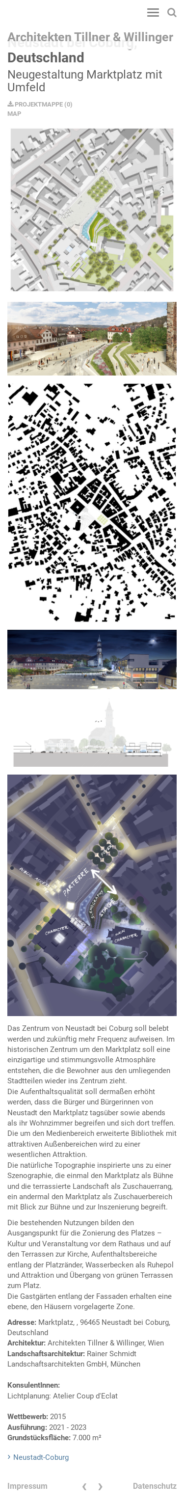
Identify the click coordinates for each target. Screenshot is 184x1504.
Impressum (27, 1486)
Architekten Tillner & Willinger (90, 37)
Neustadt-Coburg (41, 1457)
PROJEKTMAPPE (35, 104)
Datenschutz (155, 1486)
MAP (14, 113)
